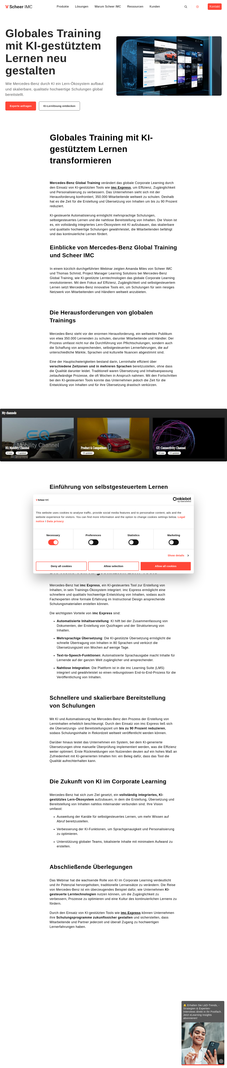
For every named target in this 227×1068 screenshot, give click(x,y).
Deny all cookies (61, 566)
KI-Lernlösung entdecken (59, 106)
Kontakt (215, 6)
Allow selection (113, 566)
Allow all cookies (165, 566)
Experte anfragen (21, 106)
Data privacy (55, 521)
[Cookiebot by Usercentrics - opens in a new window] (175, 499)
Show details (176, 555)
